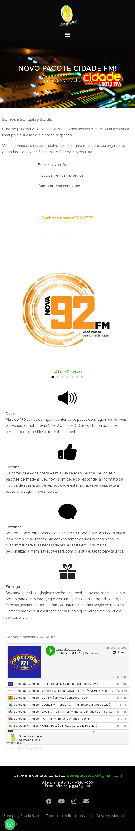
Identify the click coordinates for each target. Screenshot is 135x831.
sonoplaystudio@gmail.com (94, 775)
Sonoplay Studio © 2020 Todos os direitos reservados (48, 816)
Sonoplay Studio (34, 748)
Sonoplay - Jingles (15, 748)
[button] (52, 377)
